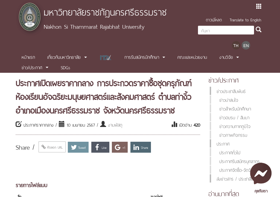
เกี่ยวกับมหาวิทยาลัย (64, 57)
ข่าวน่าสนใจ (228, 99)
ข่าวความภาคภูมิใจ (234, 126)
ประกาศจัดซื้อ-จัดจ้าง (237, 170)
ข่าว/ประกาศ (32, 67)
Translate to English (245, 19)
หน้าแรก (28, 57)
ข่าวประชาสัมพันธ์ (231, 91)
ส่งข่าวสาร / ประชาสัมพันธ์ (239, 178)
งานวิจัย (226, 57)
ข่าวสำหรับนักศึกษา (235, 108)
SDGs (65, 67)
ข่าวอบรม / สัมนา (234, 117)
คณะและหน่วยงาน (192, 57)
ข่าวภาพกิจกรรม (233, 135)
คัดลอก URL (52, 147)
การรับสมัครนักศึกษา (141, 57)
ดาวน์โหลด (214, 19)
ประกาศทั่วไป (229, 152)
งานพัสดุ (115, 124)
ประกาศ (223, 143)
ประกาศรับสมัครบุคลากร (239, 161)
